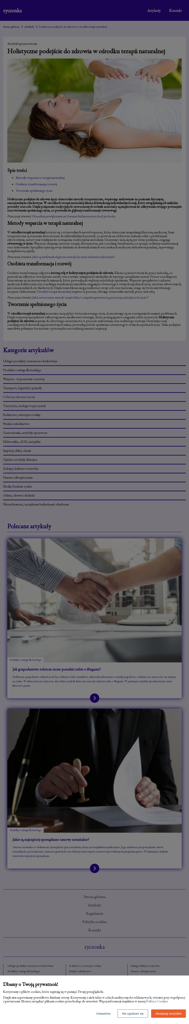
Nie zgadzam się (133, 1013)
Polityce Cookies (157, 1001)
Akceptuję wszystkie (168, 1013)
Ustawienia (103, 1013)
